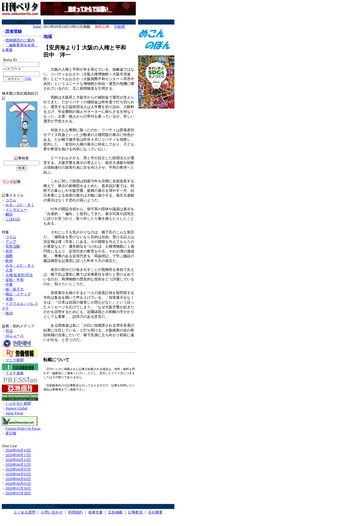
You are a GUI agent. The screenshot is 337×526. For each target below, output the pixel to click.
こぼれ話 (12, 219)
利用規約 (75, 512)
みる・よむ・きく (20, 205)
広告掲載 (115, 512)
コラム (10, 200)
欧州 (9, 261)
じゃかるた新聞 (18, 403)
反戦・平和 (14, 280)
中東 (9, 284)
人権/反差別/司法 (19, 275)
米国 (9, 299)
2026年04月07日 (18, 469)
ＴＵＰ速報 (14, 373)
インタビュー (16, 210)
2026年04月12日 (18, 465)
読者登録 (13, 31)
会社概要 (155, 512)
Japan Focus (14, 413)
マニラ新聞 (14, 360)
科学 (9, 251)
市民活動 (12, 246)
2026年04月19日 (18, 450)
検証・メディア (18, 294)
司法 (9, 331)
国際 (9, 256)
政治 (9, 313)
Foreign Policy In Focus (22, 428)
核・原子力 (14, 289)
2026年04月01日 (18, 484)
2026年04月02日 (18, 479)
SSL (28, 79)
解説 (9, 214)
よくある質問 (24, 512)
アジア (10, 242)
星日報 (10, 433)
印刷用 (119, 27)
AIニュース (14, 336)
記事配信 (135, 512)
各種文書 (95, 512)
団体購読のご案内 (20, 40)
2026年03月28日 (18, 493)
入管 (9, 270)
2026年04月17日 (18, 455)
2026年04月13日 (18, 460)
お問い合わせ (52, 512)
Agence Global (16, 408)
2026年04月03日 (18, 474)
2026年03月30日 (18, 488)
